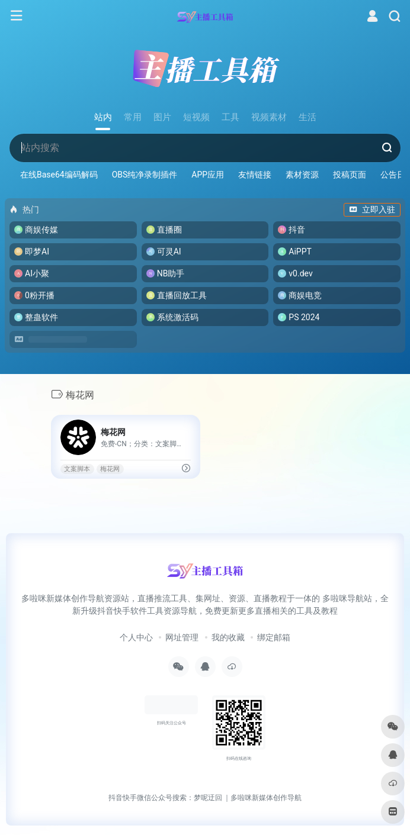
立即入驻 (372, 209)
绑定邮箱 (273, 637)
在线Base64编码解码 (59, 174)
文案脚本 (77, 469)
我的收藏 (228, 637)
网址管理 (181, 637)
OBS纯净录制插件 (145, 174)
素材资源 (302, 174)
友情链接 (254, 174)
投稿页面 (349, 174)
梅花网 (110, 469)
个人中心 (136, 637)
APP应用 (207, 174)
